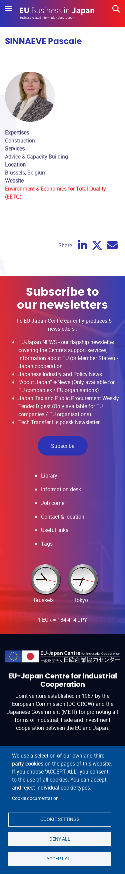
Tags (47, 543)
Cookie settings (59, 819)
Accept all (59, 859)
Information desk (61, 489)
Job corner (53, 503)
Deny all (59, 839)
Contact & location (62, 516)
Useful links (54, 530)
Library (49, 475)
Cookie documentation (35, 798)
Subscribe (62, 446)
